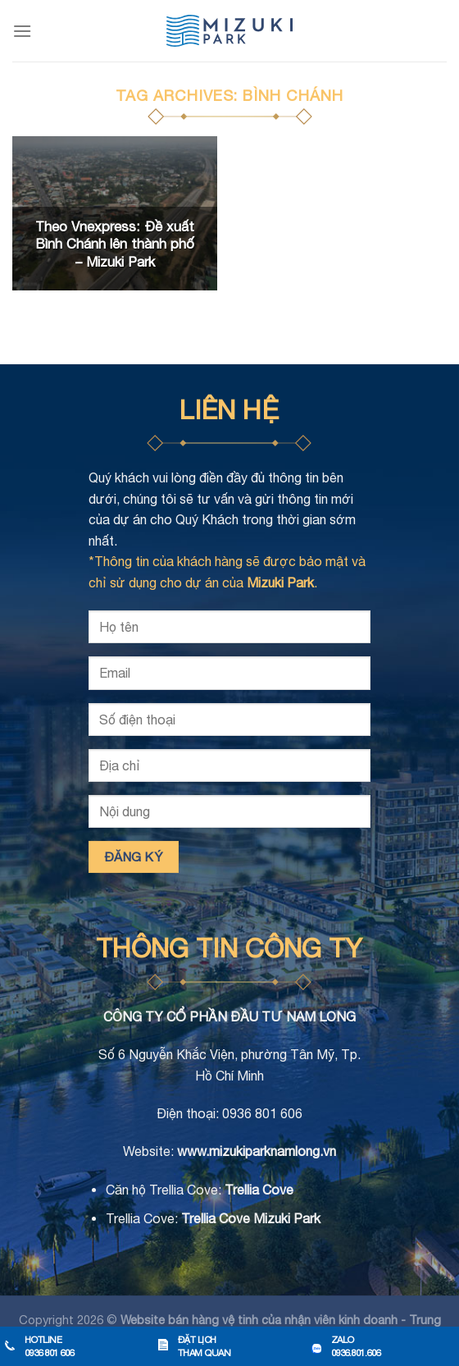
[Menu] (22, 31)
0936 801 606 (262, 1113)
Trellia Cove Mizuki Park (250, 1218)
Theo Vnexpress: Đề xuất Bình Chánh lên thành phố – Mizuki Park (114, 244)
